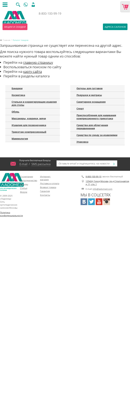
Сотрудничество (28, 180)
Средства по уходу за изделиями (97, 135)
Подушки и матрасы (89, 95)
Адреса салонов (115, 26)
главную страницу (38, 62)
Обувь (15, 111)
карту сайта (32, 71)
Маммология (20, 138)
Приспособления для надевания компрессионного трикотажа (96, 117)
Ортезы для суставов (90, 88)
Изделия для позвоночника (29, 125)
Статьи (23, 188)
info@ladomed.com (102, 188)
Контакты (45, 195)
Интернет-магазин (45, 178)
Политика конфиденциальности (10, 214)
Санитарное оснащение (91, 101)
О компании (26, 176)
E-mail (23, 164)
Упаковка (82, 141)
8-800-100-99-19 (50, 13)
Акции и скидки (15, 26)
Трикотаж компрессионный (29, 131)
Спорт (80, 108)
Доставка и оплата (49, 183)
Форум (23, 191)
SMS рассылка (40, 164)
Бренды (24, 184)
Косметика (18, 95)
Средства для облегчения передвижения (92, 127)
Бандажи (17, 88)
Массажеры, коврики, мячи (29, 118)
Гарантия (45, 191)
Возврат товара (48, 187)
